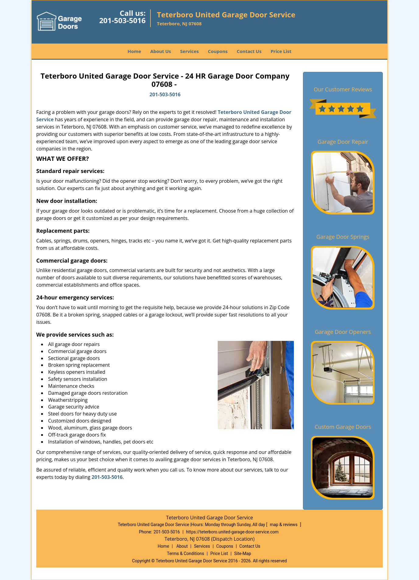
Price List (281, 51)
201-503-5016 (122, 20)
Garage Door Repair (343, 141)
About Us (160, 51)
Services (189, 51)
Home (134, 51)
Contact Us (249, 51)
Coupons (218, 51)
